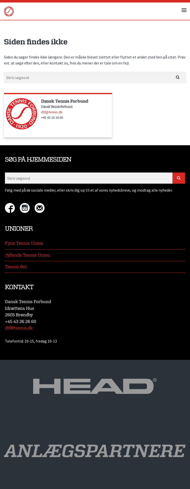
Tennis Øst (16, 266)
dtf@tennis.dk (51, 112)
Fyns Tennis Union (24, 243)
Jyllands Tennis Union (27, 255)
